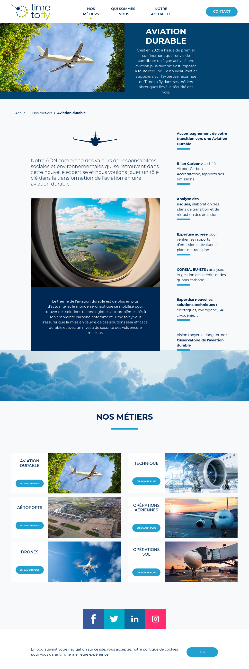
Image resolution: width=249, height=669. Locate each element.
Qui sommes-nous (124, 11)
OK (202, 652)
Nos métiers (91, 11)
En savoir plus (29, 483)
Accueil (21, 113)
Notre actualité (161, 11)
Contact (221, 11)
